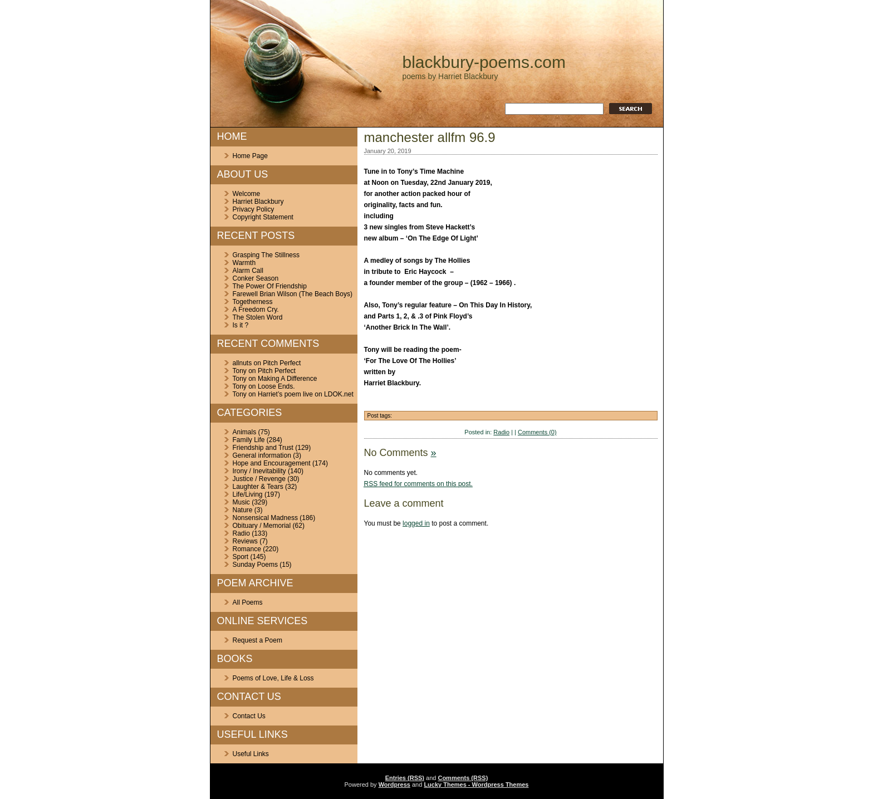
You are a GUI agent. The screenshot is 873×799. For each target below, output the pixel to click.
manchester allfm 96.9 (430, 137)
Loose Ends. (276, 386)
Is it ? (241, 325)
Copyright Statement (263, 217)
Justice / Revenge (259, 479)
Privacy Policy (253, 209)
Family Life (249, 440)
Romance (247, 549)
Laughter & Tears (258, 487)
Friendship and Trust (263, 448)
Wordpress (394, 784)
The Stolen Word (258, 317)
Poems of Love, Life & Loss (273, 678)
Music (241, 502)
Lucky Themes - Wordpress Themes (476, 784)
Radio (241, 533)
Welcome (247, 194)
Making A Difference (287, 379)
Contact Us (249, 716)
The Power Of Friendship (270, 286)
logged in (416, 523)
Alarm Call (248, 270)
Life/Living (248, 494)
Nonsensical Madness (265, 518)
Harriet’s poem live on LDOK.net (306, 394)
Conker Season (256, 278)
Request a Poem (257, 640)
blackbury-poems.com (484, 62)
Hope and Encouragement (272, 463)
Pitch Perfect (282, 363)
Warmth (244, 263)
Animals (245, 432)
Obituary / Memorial (262, 526)
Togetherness (253, 302)
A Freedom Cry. (256, 309)
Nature (243, 510)
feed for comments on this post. (418, 484)
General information (262, 455)
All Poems (248, 602)
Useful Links (251, 754)
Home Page (250, 156)
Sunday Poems (255, 564)
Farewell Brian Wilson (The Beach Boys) (292, 294)
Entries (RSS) (404, 778)
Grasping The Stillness (266, 255)
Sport (241, 557)
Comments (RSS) (463, 778)
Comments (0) (537, 432)
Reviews (245, 541)
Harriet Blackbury (258, 201)
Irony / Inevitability (259, 471)
